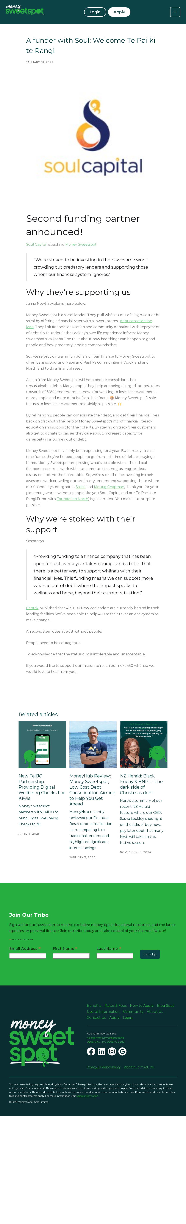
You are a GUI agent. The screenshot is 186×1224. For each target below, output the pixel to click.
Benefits (94, 1006)
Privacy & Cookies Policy (103, 1067)
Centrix (32, 608)
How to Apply (141, 1006)
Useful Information (103, 1012)
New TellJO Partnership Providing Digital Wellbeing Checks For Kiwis (42, 787)
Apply (114, 1018)
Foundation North (72, 499)
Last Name (109, 948)
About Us (155, 1012)
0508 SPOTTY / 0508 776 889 (106, 1041)
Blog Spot (165, 1006)
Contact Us (96, 1018)
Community (133, 1012)
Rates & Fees (116, 1006)
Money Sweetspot (81, 244)
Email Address (25, 948)
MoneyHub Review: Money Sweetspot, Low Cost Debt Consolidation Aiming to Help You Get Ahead (92, 789)
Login (95, 12)
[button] (175, 12)
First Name (65, 948)
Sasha (81, 487)
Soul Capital (36, 244)
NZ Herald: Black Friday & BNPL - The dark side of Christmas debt (141, 784)
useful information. (87, 1095)
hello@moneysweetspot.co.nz (105, 1037)
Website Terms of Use (139, 1067)
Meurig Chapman (109, 487)
